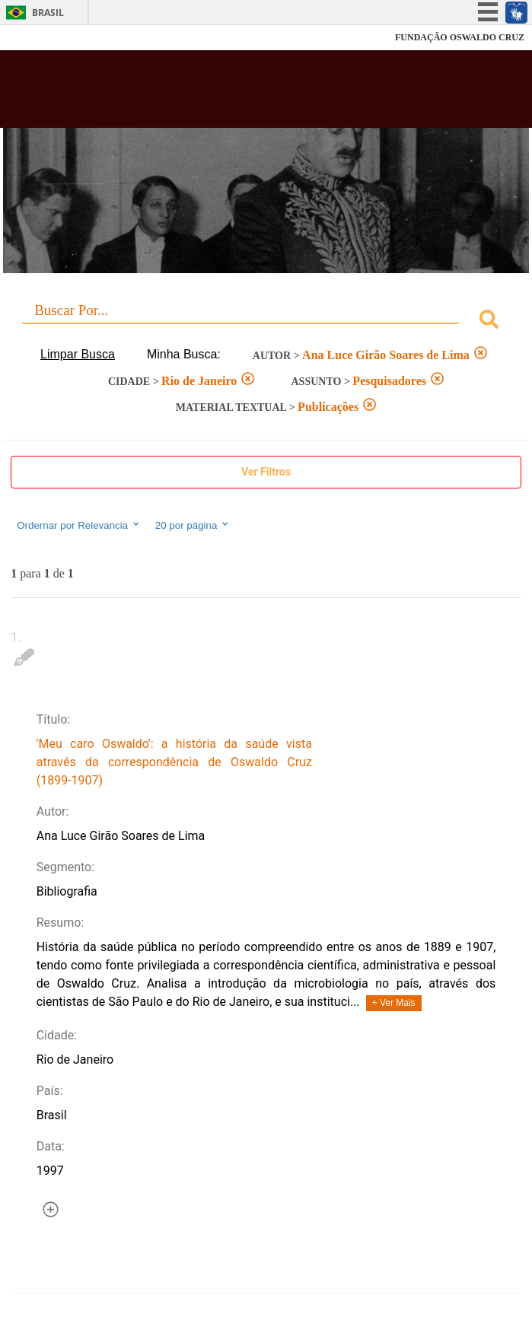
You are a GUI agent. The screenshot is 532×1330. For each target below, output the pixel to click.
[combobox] (266, 321)
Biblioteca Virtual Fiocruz (220, 93)
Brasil (48, 12)
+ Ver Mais (394, 1003)
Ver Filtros (266, 472)
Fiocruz (45, 37)
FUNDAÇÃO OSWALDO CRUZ (459, 37)
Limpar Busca (77, 354)
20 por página (193, 525)
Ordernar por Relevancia (79, 525)
